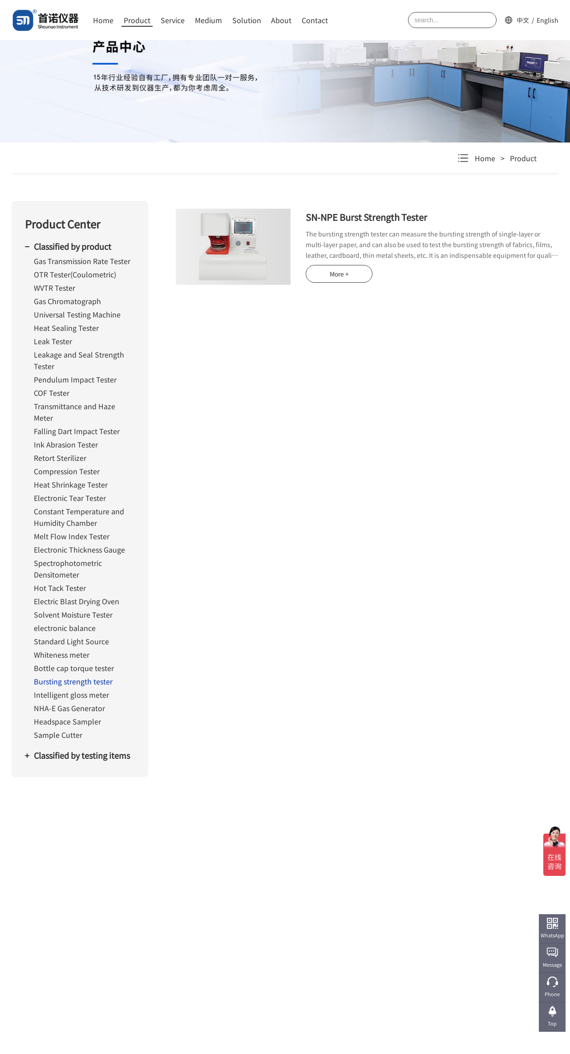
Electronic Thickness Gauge (79, 549)
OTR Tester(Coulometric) (75, 274)
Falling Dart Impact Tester (77, 431)
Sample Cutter (58, 734)
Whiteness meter (61, 654)
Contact (315, 20)
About (281, 20)
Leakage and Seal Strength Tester (79, 360)
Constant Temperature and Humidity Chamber (79, 517)
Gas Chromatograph (67, 301)
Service (173, 20)
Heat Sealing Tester (66, 327)
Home (103, 20)
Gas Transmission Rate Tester (82, 261)
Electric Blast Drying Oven (76, 601)
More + (339, 273)
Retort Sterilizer (60, 457)
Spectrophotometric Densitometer (68, 569)
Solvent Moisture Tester (73, 614)
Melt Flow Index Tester (71, 536)
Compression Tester (67, 471)
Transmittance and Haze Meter (74, 412)
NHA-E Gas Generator (69, 708)
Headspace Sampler (67, 721)
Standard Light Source (71, 641)
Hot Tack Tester (60, 587)
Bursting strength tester (73, 681)
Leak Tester (53, 341)
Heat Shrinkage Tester (71, 484)
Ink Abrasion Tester (66, 444)
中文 (523, 20)
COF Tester (51, 392)
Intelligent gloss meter (71, 694)
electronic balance (65, 628)
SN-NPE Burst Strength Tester (366, 217)
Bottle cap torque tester (74, 668)
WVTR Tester (54, 287)
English (547, 20)
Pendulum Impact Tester (75, 379)
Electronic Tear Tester (70, 497)
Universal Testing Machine (77, 314)
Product (137, 20)
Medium (208, 20)
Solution (246, 20)
